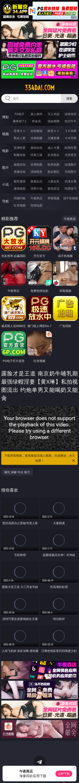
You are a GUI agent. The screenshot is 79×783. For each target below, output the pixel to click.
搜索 (69, 98)
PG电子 (19, 114)
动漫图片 (70, 164)
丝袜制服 (36, 138)
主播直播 (53, 138)
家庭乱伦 (36, 181)
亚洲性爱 (19, 148)
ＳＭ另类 (70, 138)
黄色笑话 (53, 188)
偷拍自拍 (36, 148)
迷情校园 (19, 188)
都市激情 (19, 181)
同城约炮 (19, 198)
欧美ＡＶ (53, 131)
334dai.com (40, 88)
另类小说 (36, 188)
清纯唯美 (36, 172)
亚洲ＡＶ (19, 131)
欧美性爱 (70, 148)
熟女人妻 (19, 138)
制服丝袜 (19, 155)
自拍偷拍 (36, 131)
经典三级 (36, 155)
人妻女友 (53, 181)
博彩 (5, 117)
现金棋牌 (53, 121)
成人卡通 (53, 148)
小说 (5, 184)
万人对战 (53, 114)
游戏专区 (70, 114)
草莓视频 (53, 198)
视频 (5, 134)
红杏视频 (19, 205)
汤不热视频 (70, 198)
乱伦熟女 (53, 155)
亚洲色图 (36, 164)
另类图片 (70, 172)
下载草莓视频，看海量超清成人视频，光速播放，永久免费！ (40, 458)
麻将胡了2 (19, 121)
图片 (5, 167)
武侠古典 (70, 181)
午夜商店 (36, 198)
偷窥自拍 (19, 164)
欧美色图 (53, 164)
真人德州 (36, 114)
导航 (5, 201)
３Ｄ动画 (70, 131)
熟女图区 (53, 172)
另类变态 (70, 155)
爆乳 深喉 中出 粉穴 (17, 472)
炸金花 (36, 121)
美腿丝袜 (19, 172)
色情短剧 (36, 205)
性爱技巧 (70, 188)
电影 (5, 150)
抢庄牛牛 (70, 121)
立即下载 (64, 774)
